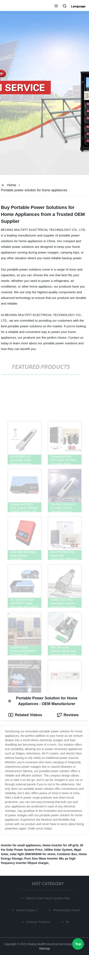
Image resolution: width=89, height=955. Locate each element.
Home (11, 185)
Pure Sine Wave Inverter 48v (44, 858)
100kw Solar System (58, 849)
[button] (56, 6)
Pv (68, 922)
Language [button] (78, 6)
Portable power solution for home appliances (34, 190)
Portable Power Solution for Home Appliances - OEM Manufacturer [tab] (42, 701)
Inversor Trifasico (39, 922)
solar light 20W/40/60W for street (32, 854)
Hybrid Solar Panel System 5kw (48, 898)
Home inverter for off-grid (60, 845)
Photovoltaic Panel (67, 910)
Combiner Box (67, 854)
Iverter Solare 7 (27, 910)
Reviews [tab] (68, 714)
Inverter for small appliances (21, 845)
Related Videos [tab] (25, 714)
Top (78, 944)
